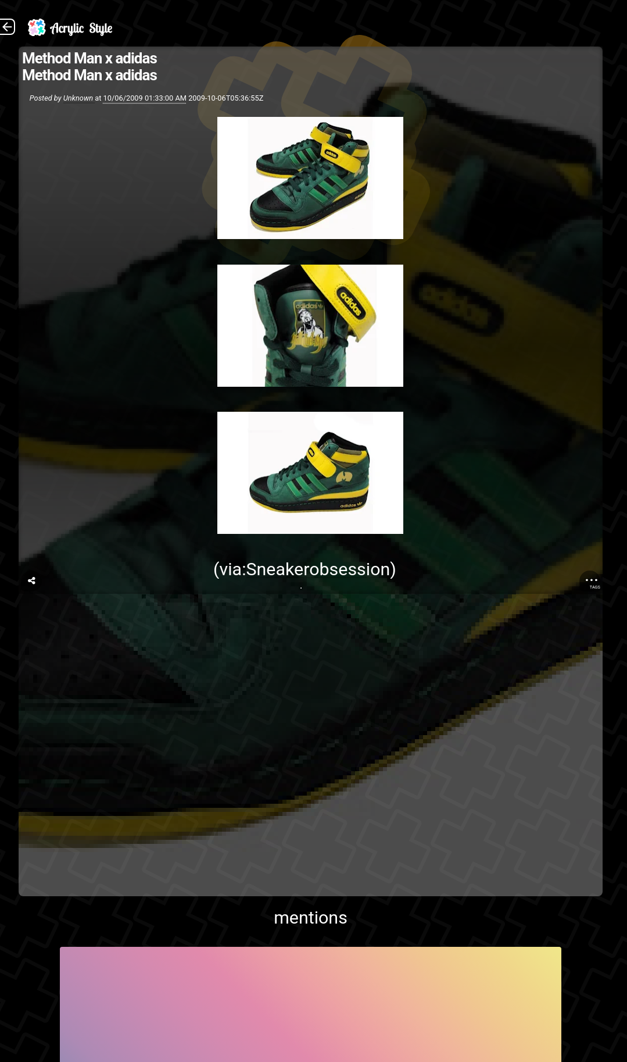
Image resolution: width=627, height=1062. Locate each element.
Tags (595, 587)
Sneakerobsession (318, 569)
